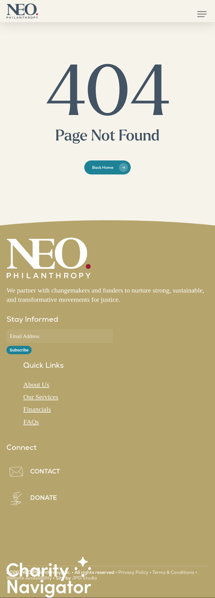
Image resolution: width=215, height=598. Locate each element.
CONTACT (45, 471)
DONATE (43, 498)
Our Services (40, 397)
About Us (36, 384)
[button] (202, 14)
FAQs (31, 422)
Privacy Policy (133, 572)
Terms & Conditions (173, 572)
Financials (37, 409)
